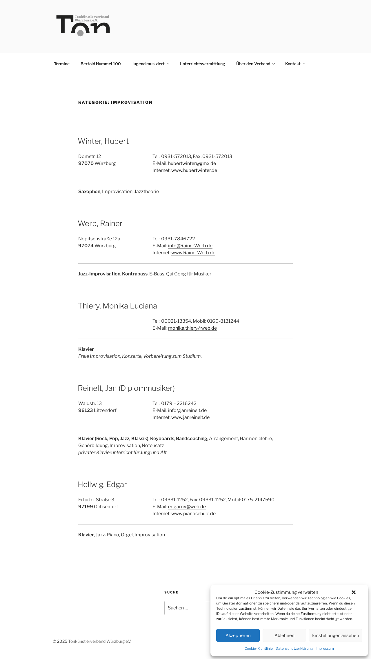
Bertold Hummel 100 (101, 63)
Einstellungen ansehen (335, 635)
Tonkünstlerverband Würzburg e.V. (99, 641)
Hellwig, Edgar (102, 484)
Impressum (325, 648)
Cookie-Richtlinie (259, 648)
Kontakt (295, 63)
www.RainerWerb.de (193, 252)
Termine (62, 63)
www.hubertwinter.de (194, 170)
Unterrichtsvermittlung (202, 63)
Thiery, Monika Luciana (117, 305)
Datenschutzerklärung (294, 648)
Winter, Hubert (103, 141)
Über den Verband (256, 63)
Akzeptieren (238, 635)
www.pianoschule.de (193, 513)
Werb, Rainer (100, 223)
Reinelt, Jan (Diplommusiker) (126, 388)
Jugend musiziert (151, 63)
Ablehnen (284, 635)
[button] (354, 592)
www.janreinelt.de (190, 417)
